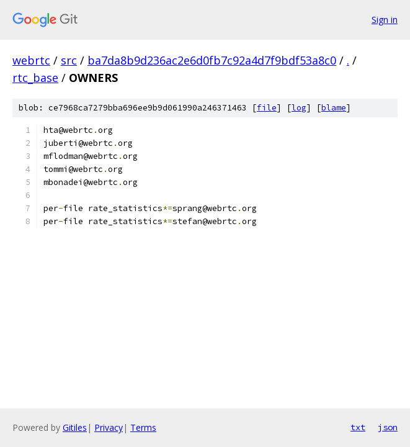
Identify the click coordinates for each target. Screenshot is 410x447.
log (299, 107)
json (388, 427)
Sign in (385, 19)
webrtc (31, 60)
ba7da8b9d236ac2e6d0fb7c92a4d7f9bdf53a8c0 (211, 60)
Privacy (108, 427)
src (69, 60)
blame (333, 107)
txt (357, 427)
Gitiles (75, 427)
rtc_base (35, 77)
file (267, 107)
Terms (143, 427)
